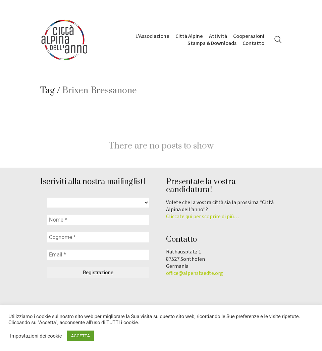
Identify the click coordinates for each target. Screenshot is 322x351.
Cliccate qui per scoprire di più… (202, 216)
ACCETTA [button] (80, 335)
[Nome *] (98, 220)
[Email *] (98, 254)
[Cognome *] (98, 237)
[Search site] (278, 40)
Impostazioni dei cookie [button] (36, 336)
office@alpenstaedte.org (194, 273)
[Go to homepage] (63, 40)
